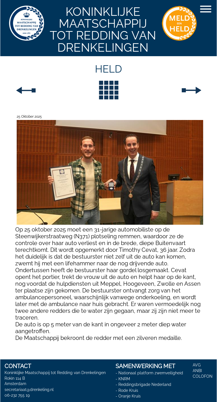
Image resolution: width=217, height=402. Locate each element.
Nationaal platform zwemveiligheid (150, 373)
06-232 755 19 (17, 395)
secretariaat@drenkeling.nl (29, 389)
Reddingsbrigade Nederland (144, 384)
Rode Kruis (128, 390)
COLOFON (202, 376)
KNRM (124, 379)
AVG (197, 365)
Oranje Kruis (129, 396)
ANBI (197, 370)
